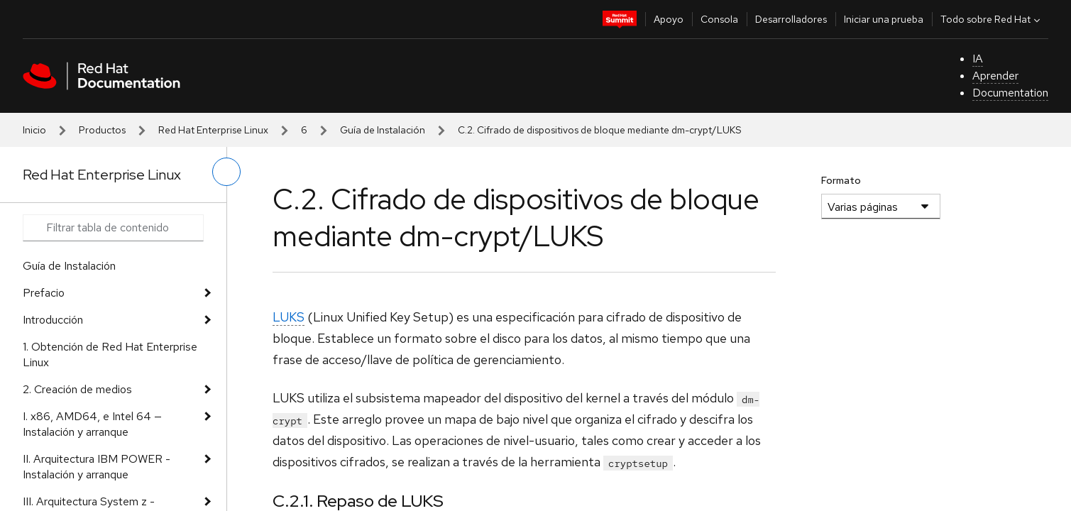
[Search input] (113, 227)
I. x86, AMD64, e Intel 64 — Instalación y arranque (92, 424)
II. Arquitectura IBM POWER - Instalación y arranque (96, 466)
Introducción (53, 319)
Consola (719, 19)
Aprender (995, 75)
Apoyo (668, 19)
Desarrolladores (791, 19)
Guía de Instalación (382, 129)
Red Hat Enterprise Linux (213, 129)
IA (977, 58)
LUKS (288, 317)
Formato (841, 180)
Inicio (34, 129)
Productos (102, 129)
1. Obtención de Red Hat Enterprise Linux (110, 354)
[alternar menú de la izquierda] (226, 172)
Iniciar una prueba (883, 19)
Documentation (1010, 92)
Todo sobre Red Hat (991, 19)
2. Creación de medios (77, 389)
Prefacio (44, 292)
